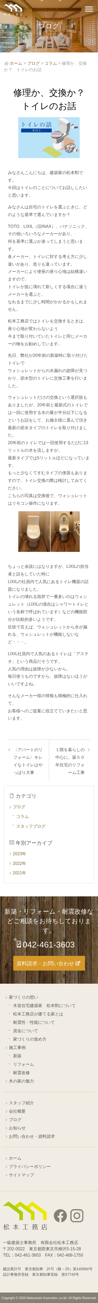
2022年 (19, 863)
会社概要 (17, 1111)
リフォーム (23, 1064)
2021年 (19, 873)
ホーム (15, 1158)
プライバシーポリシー (30, 1166)
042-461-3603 (49, 944)
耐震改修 (21, 1072)
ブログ (19, 807)
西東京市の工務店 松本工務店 (13, 10)
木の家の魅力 (21, 1081)
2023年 (19, 854)
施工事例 (17, 1047)
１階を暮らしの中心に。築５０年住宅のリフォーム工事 (70, 760)
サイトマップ (21, 1175)
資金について (25, 1031)
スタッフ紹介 (21, 1103)
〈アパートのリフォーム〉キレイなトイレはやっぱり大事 (28, 760)
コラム (22, 816)
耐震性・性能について (34, 1022)
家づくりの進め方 (30, 1039)
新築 (17, 1056)
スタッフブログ (30, 826)
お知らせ (17, 1128)
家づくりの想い (23, 997)
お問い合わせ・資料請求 (32, 1136)
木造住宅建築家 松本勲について (44, 1005)
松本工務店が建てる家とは (38, 1014)
